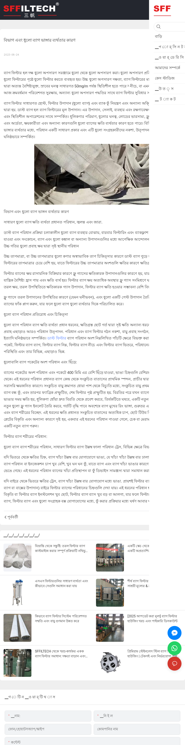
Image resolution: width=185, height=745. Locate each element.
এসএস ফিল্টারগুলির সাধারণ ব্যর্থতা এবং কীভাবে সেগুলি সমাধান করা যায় (61, 583)
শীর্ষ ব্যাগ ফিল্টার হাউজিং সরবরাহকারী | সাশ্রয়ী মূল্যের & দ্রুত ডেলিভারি (152, 583)
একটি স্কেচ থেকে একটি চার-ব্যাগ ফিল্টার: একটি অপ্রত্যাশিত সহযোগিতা (154, 548)
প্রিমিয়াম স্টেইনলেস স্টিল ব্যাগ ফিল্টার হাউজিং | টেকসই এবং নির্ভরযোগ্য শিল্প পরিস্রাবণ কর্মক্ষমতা (152, 654)
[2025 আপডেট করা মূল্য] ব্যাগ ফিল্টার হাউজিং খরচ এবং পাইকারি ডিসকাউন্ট (152, 618)
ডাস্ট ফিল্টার (56, 338)
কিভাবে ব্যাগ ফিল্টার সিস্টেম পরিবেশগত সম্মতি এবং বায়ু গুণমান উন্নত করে (61, 618)
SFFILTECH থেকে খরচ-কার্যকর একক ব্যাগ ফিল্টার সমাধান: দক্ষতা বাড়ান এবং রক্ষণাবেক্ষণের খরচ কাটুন (60, 654)
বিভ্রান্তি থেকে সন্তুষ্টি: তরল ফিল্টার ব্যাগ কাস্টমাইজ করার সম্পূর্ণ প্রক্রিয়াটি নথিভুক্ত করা (62, 548)
